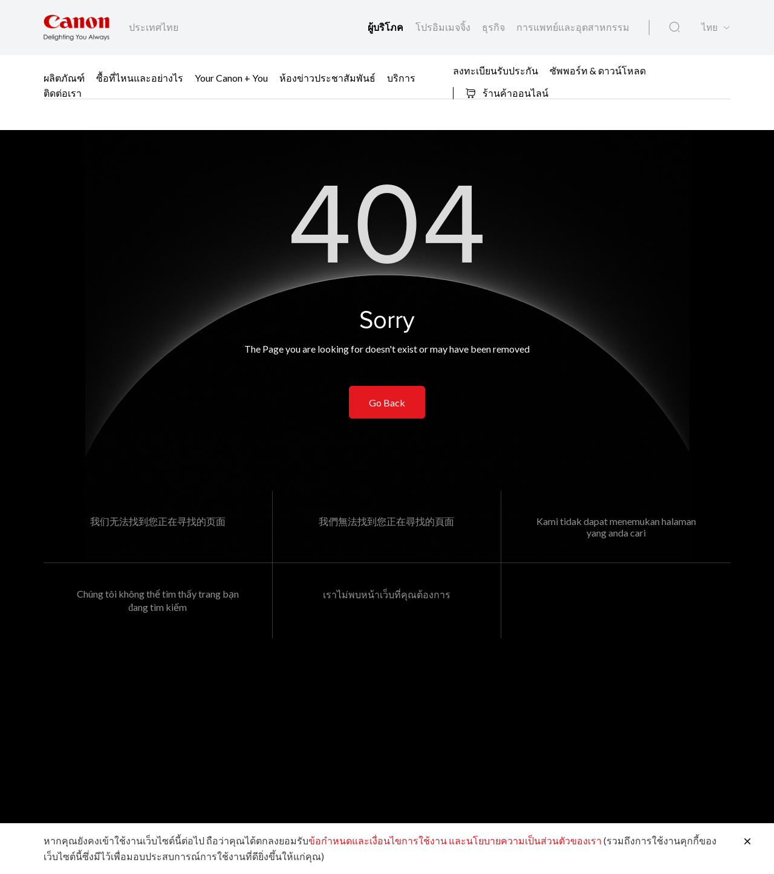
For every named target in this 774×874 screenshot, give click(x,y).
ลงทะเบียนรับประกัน (495, 70)
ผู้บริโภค (387, 27)
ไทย (709, 27)
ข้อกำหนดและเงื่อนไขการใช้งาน (377, 840)
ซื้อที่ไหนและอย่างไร (139, 77)
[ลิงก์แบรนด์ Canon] (76, 28)
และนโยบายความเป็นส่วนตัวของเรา (525, 840)
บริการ (401, 77)
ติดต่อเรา (63, 93)
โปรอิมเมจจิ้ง (443, 27)
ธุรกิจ (494, 27)
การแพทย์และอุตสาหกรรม (572, 27)
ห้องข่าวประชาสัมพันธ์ (327, 77)
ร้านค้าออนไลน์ (506, 93)
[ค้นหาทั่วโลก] (674, 27)
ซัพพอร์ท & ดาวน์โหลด (598, 70)
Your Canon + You (231, 77)
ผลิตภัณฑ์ (64, 77)
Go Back (387, 402)
